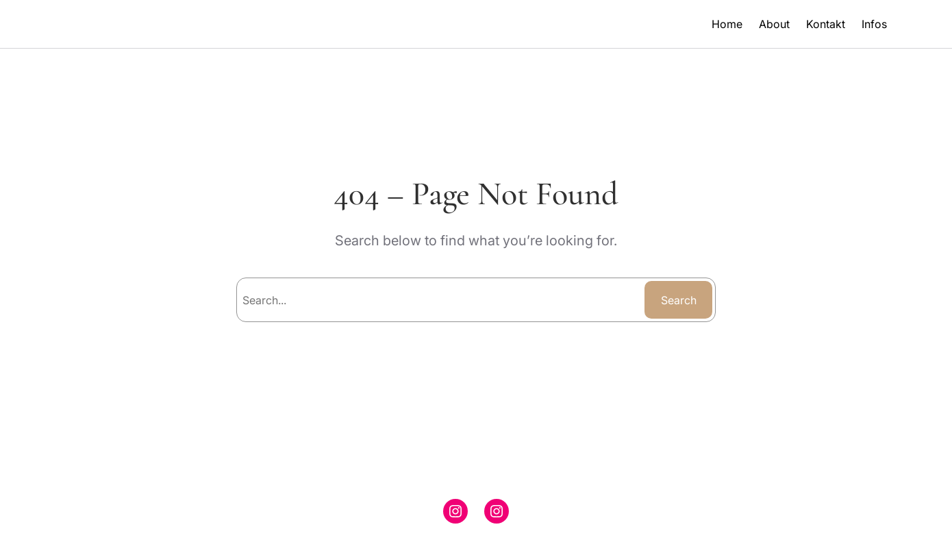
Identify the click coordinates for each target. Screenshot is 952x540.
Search (679, 300)
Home (727, 24)
